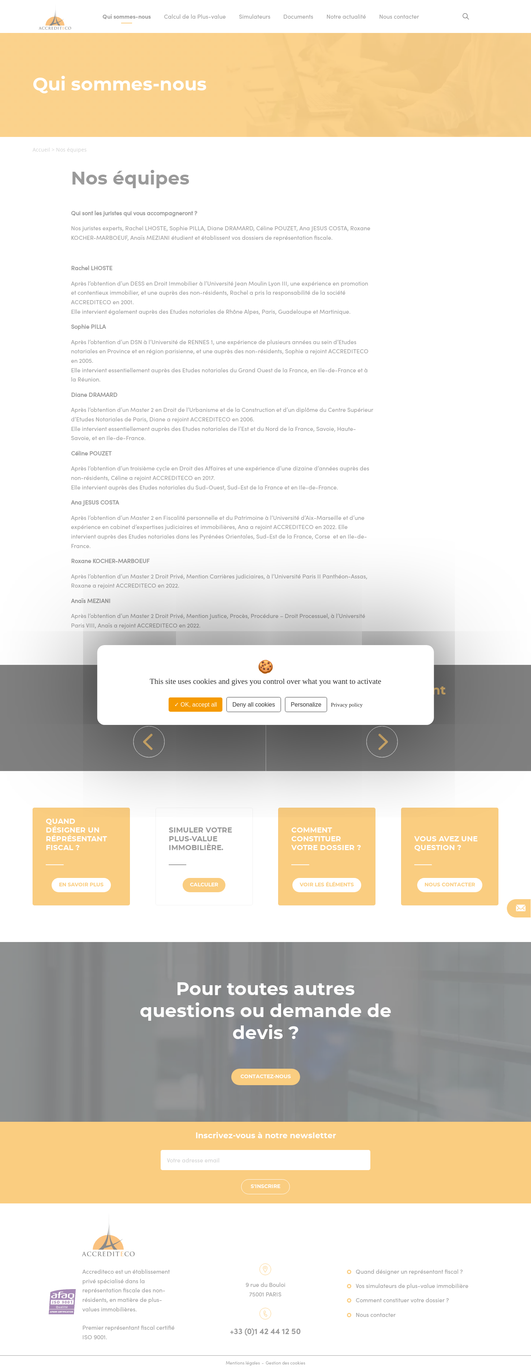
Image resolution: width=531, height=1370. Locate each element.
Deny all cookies (253, 704)
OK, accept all (195, 704)
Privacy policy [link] (347, 705)
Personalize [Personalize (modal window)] (306, 704)
